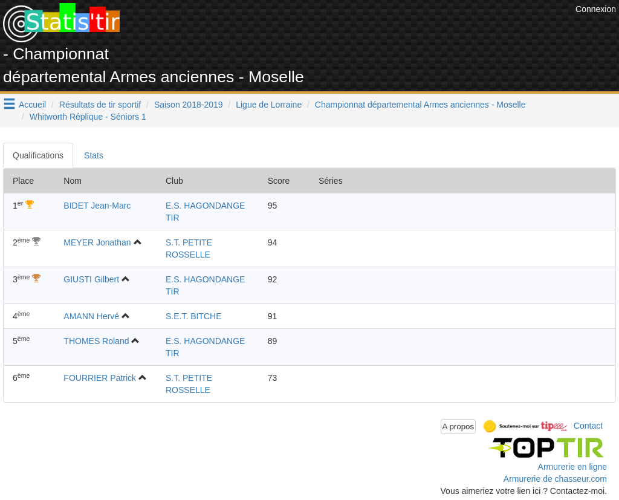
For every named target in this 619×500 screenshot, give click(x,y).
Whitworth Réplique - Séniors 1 (88, 117)
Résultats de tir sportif (100, 104)
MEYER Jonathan (97, 242)
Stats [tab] (93, 155)
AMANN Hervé (91, 316)
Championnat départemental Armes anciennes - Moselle (420, 104)
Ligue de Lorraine (269, 104)
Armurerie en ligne (572, 467)
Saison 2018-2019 (188, 104)
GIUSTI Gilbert (91, 279)
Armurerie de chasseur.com (555, 479)
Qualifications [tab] (38, 155)
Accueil (32, 104)
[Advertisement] (352, 30)
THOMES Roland (96, 341)
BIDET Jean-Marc (97, 205)
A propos (458, 426)
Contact (588, 425)
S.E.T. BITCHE (194, 316)
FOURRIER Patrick (99, 378)
